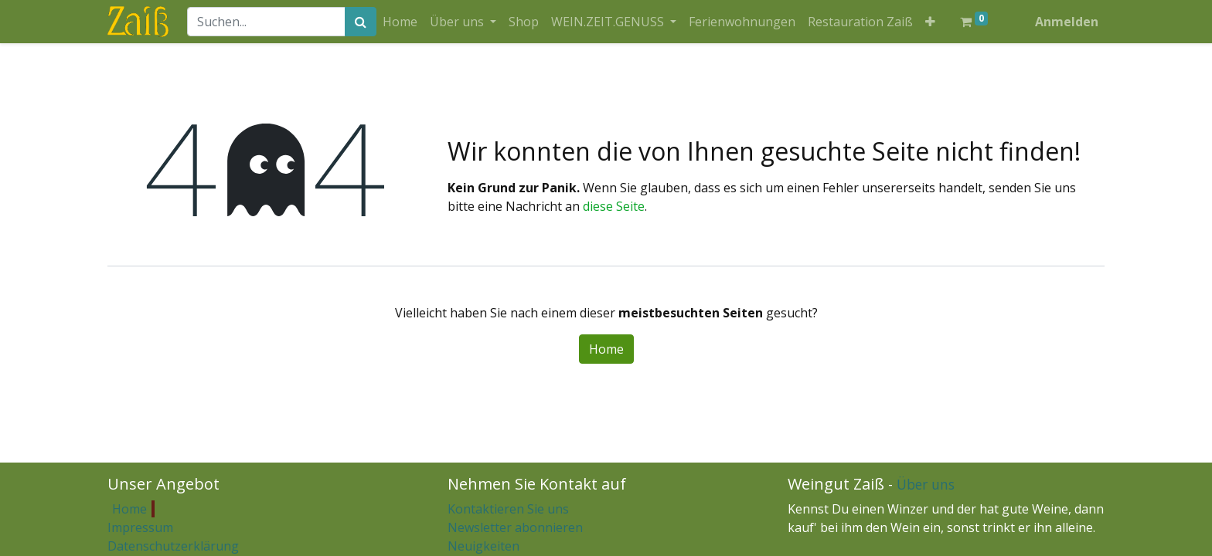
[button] (930, 21)
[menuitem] (400, 21)
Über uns (926, 484)
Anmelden (1066, 21)
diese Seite (614, 206)
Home (606, 349)
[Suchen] (360, 21)
